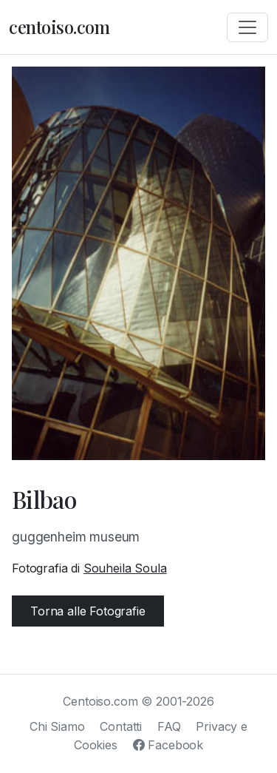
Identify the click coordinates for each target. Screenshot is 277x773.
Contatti (121, 726)
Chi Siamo (57, 726)
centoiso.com (59, 26)
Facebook (168, 744)
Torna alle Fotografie (88, 611)
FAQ (169, 726)
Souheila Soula (125, 568)
